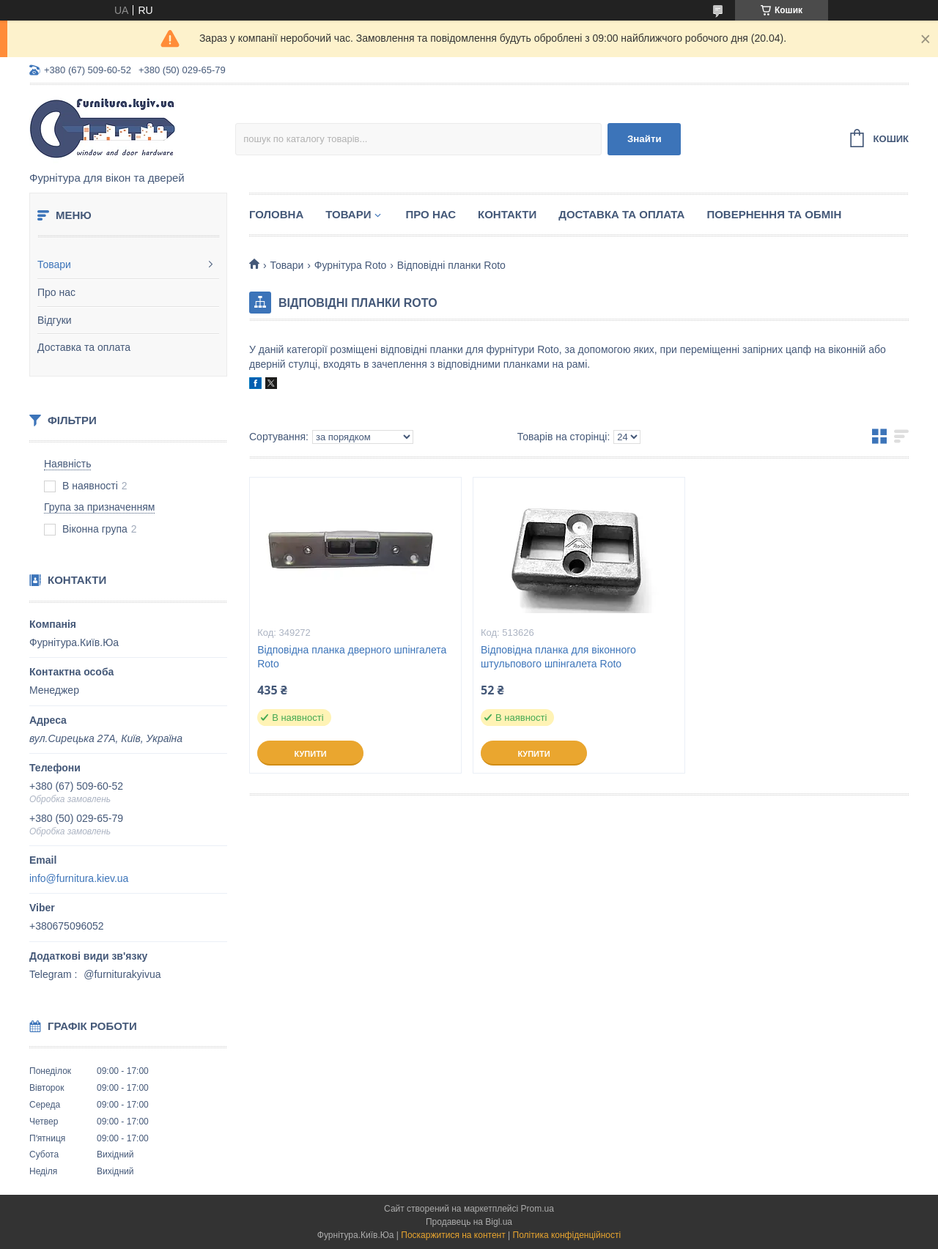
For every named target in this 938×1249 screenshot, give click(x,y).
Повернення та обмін (773, 214)
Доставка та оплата (83, 347)
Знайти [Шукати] (644, 138)
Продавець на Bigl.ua (469, 1222)
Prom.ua (537, 1209)
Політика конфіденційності (567, 1235)
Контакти (507, 214)
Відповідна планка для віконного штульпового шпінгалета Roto (558, 657)
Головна (276, 214)
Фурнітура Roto (350, 265)
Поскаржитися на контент (453, 1235)
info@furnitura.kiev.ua (78, 878)
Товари (54, 264)
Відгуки (54, 320)
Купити (310, 753)
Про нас (56, 292)
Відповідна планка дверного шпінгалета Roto (351, 657)
